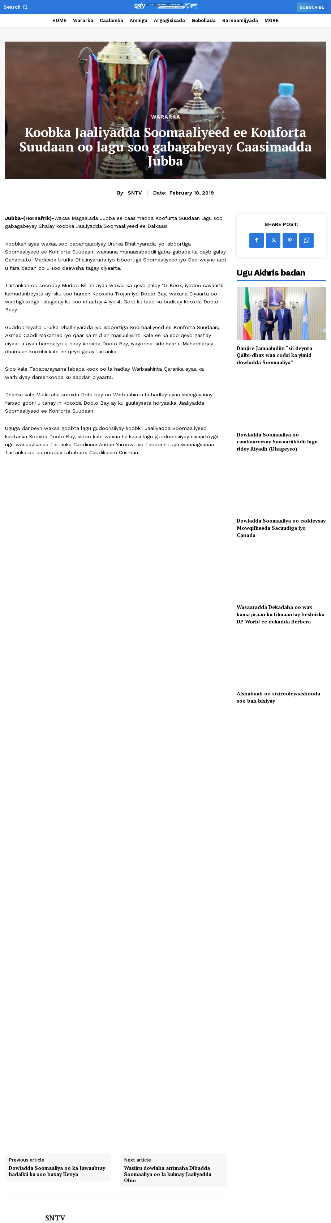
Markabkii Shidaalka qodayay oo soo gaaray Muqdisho (121, 1094)
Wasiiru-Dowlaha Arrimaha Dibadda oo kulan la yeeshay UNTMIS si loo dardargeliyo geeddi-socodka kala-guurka (284, 1100)
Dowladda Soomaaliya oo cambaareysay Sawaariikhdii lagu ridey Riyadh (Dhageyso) (277, 441)
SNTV (135, 193)
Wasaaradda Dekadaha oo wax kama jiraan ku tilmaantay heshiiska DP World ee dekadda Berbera (280, 614)
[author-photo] (30, 1115)
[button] (16, 7)
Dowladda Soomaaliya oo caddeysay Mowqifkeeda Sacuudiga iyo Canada (281, 527)
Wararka (165, 117)
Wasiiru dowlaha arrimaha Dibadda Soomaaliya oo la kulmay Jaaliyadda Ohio (167, 899)
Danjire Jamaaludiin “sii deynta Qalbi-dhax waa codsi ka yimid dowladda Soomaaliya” (274, 355)
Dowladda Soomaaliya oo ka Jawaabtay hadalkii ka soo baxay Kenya (57, 896)
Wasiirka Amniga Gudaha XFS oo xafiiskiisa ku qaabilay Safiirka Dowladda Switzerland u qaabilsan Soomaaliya (206, 1100)
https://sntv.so (61, 953)
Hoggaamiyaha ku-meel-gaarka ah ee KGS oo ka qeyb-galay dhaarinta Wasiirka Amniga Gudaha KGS (42, 1100)
